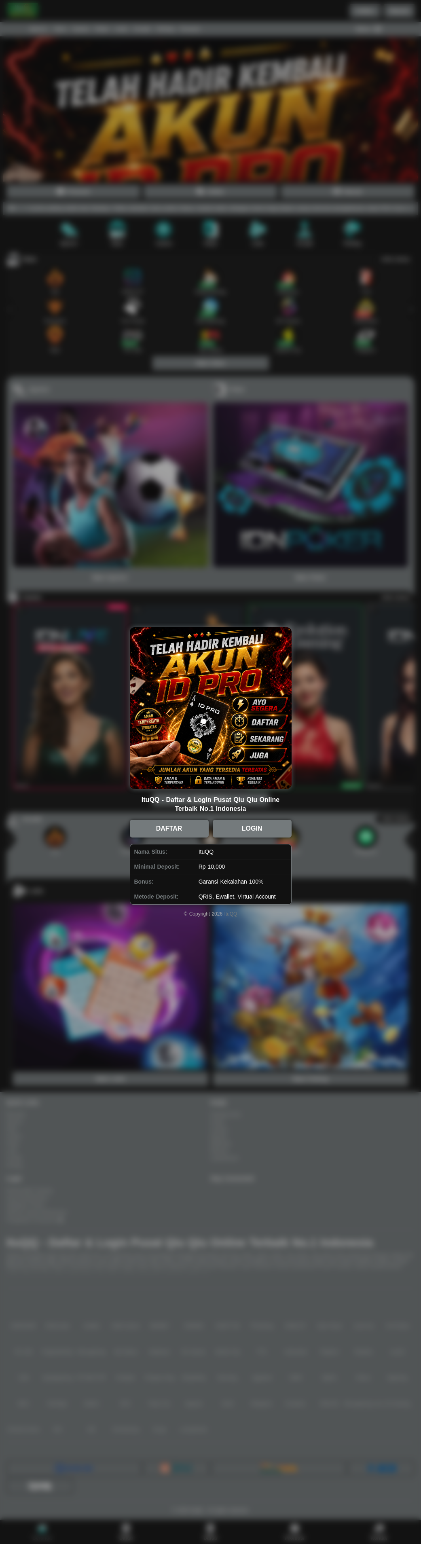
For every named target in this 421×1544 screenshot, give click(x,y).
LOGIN (252, 828)
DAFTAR (169, 828)
